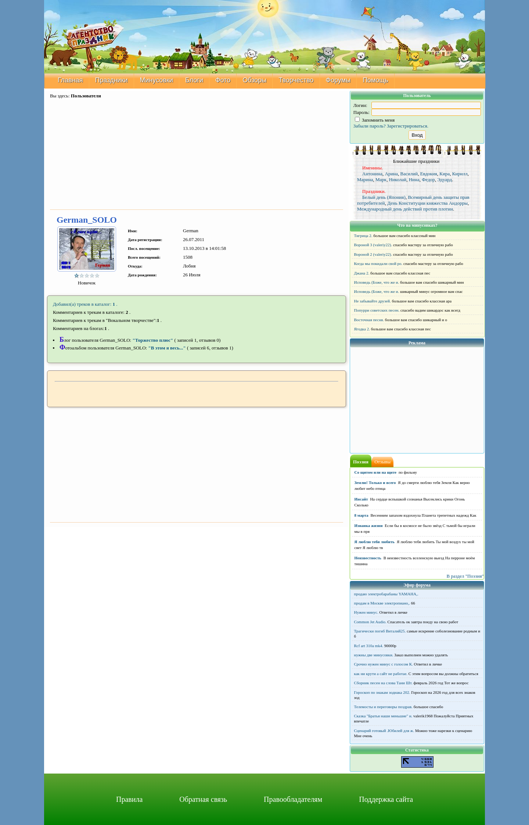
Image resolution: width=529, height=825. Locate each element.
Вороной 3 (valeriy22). (373, 245)
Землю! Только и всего (375, 482)
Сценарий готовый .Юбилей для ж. (384, 730)
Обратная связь (203, 799)
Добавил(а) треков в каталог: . (85, 304)
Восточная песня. (369, 320)
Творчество (295, 80)
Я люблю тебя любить (375, 541)
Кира (444, 173)
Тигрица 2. (363, 235)
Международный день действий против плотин (405, 209)
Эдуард (444, 179)
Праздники (111, 80)
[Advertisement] (196, 154)
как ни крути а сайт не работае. (381, 673)
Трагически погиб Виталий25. (380, 631)
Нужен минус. (366, 612)
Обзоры (254, 80)
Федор (428, 179)
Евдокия (428, 173)
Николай (398, 179)
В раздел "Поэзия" (465, 576)
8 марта (361, 515)
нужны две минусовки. (373, 655)
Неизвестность (368, 558)
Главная (70, 80)
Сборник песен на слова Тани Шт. (383, 683)
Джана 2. (362, 273)
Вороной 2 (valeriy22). (373, 254)
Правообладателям (293, 799)
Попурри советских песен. (377, 310)
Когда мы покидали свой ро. (378, 263)
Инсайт (361, 499)
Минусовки (156, 80)
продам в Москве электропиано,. (382, 603)
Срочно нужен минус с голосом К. (383, 664)
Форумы (338, 80)
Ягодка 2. (362, 329)
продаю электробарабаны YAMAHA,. (386, 594)
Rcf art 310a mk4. (368, 645)
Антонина (372, 173)
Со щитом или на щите (376, 472)
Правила (129, 799)
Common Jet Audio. (370, 622)
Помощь (375, 80)
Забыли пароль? (369, 126)
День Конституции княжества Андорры (427, 203)
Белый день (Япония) (384, 197)
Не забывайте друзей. (372, 301)
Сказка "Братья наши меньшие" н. (383, 716)
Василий (409, 173)
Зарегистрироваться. (407, 126)
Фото (222, 80)
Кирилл (460, 173)
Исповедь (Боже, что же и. (376, 282)
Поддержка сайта (386, 799)
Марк (380, 179)
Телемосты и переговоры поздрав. (383, 706)
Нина (414, 179)
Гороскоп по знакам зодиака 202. (382, 692)
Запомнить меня (375, 120)
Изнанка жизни (369, 525)
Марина (365, 179)
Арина (391, 173)
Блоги (194, 80)
